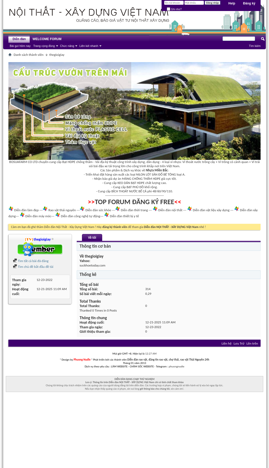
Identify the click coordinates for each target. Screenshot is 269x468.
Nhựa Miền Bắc (157, 170)
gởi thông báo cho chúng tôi (154, 388)
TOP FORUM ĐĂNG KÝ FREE (134, 202)
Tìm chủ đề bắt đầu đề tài (33, 267)
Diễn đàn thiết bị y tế (124, 216)
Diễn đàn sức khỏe (98, 210)
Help (231, 3)
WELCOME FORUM (47, 39)
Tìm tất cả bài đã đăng (31, 261)
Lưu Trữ (239, 343)
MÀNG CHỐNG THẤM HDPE (141, 179)
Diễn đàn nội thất (170, 210)
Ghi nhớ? (174, 9)
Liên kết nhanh (88, 45)
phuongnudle (176, 366)
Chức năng (67, 45)
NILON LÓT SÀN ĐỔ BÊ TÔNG (156, 174)
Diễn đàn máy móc (38, 216)
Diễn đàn (19, 39)
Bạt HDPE (68, 162)
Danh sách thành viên (29, 55)
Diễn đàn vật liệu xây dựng (211, 210)
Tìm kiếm (255, 45)
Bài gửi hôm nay (20, 45)
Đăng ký (249, 3)
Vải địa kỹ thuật (105, 162)
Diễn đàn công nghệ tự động (80, 216)
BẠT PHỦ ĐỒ (135, 187)
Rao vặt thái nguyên (62, 210)
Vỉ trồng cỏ (225, 162)
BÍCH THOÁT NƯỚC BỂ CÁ (129, 191)
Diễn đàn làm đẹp (26, 210)
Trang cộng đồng (44, 45)
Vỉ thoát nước (191, 162)
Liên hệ (226, 343)
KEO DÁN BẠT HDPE (130, 183)
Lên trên (252, 343)
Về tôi (92, 238)
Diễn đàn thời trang (134, 210)
